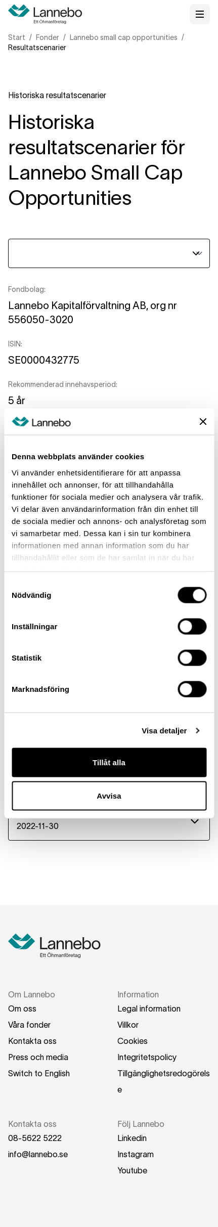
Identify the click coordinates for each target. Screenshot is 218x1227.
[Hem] (48, 14)
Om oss (22, 1008)
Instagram (135, 1154)
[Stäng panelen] (202, 421)
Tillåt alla (109, 762)
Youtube (132, 1170)
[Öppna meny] (200, 14)
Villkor (128, 1024)
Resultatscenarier (37, 47)
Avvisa (109, 795)
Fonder (47, 37)
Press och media (38, 1057)
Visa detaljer (164, 730)
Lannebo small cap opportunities (124, 37)
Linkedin (132, 1138)
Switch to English (39, 1073)
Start (16, 37)
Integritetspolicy (147, 1057)
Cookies (132, 1040)
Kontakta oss (32, 1040)
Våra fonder (29, 1024)
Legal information (149, 1008)
